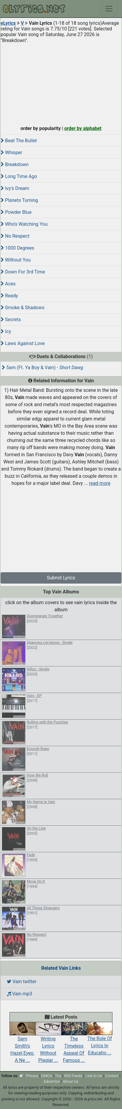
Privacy (32, 1076)
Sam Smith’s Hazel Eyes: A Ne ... (22, 1044)
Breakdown (14, 164)
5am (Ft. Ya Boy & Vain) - (42, 367)
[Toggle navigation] (109, 9)
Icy (6, 331)
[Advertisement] (61, 83)
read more (99, 483)
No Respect (15, 236)
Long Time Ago (19, 176)
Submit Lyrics (61, 578)
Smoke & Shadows (22, 307)
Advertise (52, 1081)
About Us (70, 1081)
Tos (58, 1076)
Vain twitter (22, 981)
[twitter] (21, 1076)
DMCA (46, 1076)
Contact (111, 1076)
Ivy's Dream (15, 188)
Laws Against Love (23, 343)
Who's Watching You (24, 224)
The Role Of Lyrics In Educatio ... (100, 1040)
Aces (8, 284)
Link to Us (93, 1076)
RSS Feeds (73, 1076)
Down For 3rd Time (23, 272)
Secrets (11, 319)
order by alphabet (83, 128)
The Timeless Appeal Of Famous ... (74, 1044)
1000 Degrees (17, 248)
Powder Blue (16, 212)
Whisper (11, 152)
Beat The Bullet (19, 140)
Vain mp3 (19, 994)
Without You (16, 260)
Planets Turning (19, 200)
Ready (9, 295)
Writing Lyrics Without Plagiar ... (48, 1044)
